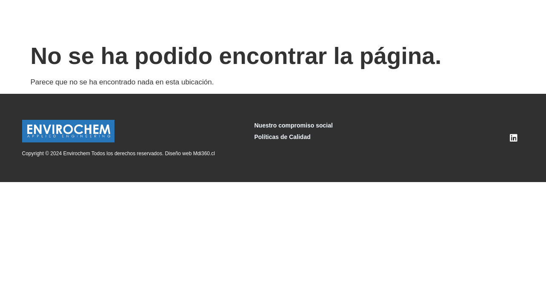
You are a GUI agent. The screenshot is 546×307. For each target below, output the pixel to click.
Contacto (467, 19)
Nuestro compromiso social (293, 125)
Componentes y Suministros (296, 19)
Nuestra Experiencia (379, 19)
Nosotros (191, 19)
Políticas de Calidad (282, 136)
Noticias (432, 19)
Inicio (160, 19)
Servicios (229, 19)
